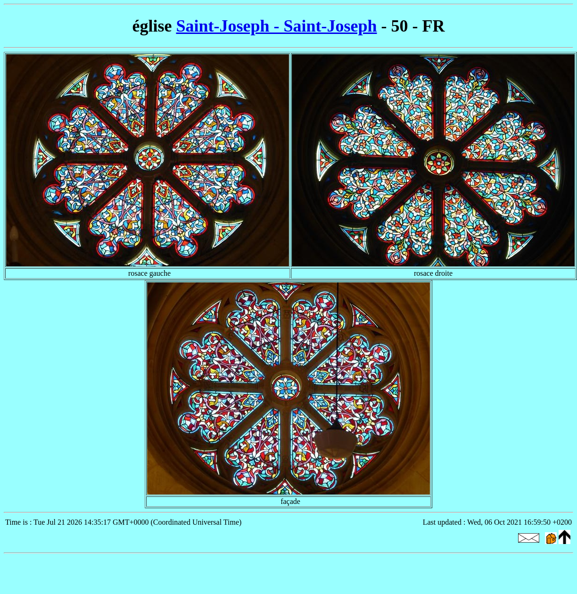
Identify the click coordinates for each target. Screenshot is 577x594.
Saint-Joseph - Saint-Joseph (276, 25)
